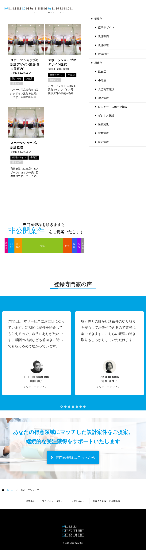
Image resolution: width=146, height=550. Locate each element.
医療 (74, 245)
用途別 (98, 62)
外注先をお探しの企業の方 (106, 501)
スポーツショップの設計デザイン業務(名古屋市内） (25, 64)
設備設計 (103, 53)
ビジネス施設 (106, 115)
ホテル (6, 245)
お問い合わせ (79, 501)
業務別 (98, 18)
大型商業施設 (106, 89)
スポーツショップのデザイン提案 (62, 62)
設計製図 (103, 36)
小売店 (29, 78)
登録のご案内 (89, 8)
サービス (18, 245)
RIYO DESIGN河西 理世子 (109, 379)
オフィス (11, 245)
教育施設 (103, 133)
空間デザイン (56, 74)
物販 (42, 245)
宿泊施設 (103, 98)
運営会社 (30, 501)
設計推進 (16, 78)
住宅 (79, 245)
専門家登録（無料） (129, 8)
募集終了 (16, 83)
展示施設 (103, 142)
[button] (36, 353)
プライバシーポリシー (53, 501)
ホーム (9, 490)
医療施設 (103, 124)
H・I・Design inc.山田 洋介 (36, 379)
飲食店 (102, 71)
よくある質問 (107, 8)
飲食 (67, 245)
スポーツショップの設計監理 (24, 145)
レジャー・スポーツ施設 (112, 106)
